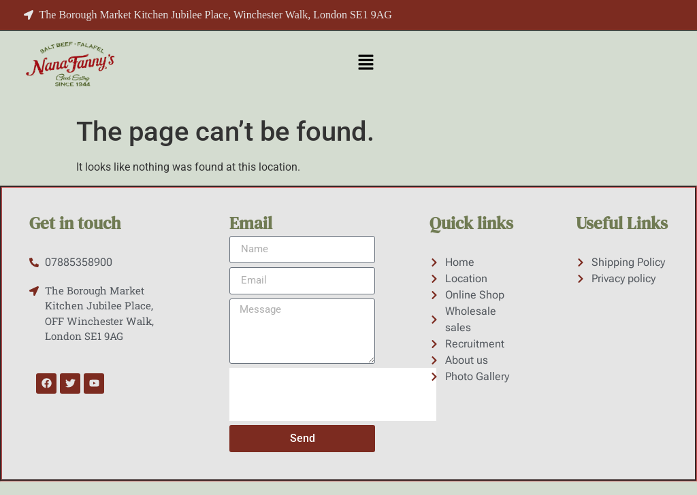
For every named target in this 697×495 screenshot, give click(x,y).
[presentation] (332, 394)
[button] (365, 63)
